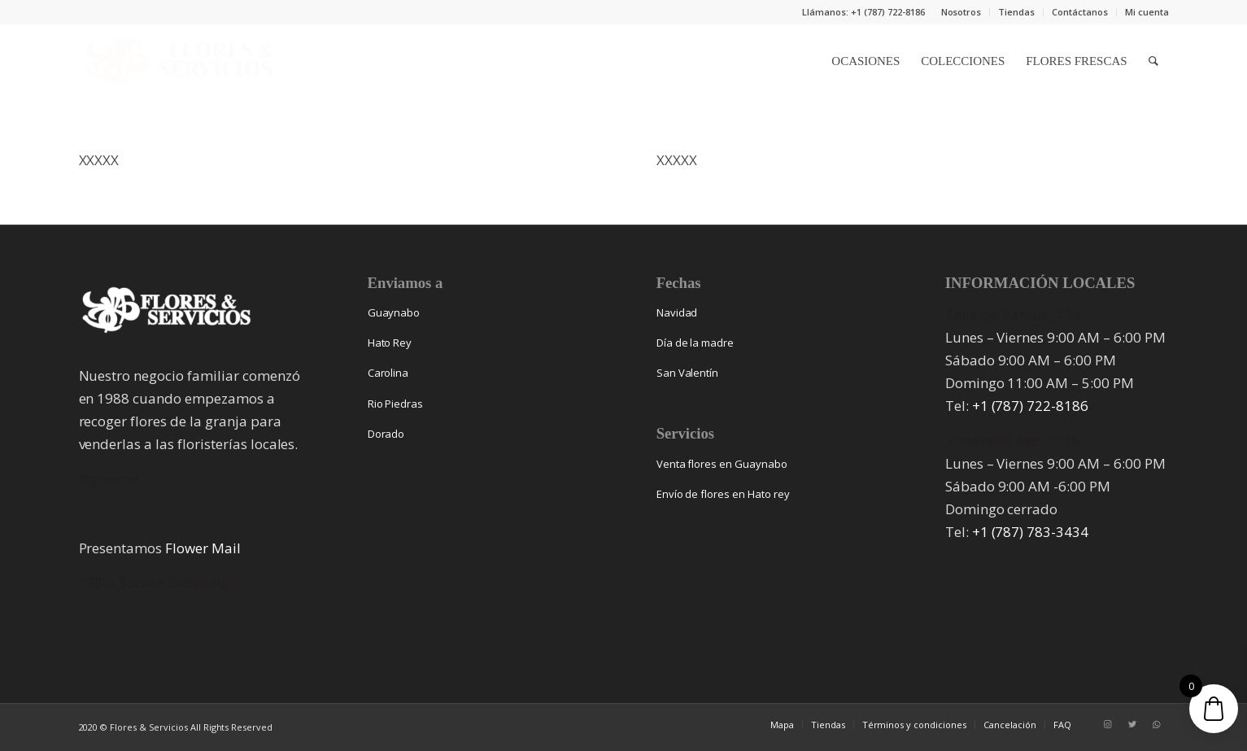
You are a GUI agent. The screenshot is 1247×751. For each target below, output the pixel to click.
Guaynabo (394, 312)
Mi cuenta (1147, 12)
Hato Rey (390, 342)
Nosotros (961, 12)
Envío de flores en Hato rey (723, 494)
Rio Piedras (396, 403)
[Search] (1153, 61)
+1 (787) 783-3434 (1030, 531)
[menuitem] (962, 12)
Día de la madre (695, 342)
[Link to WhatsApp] (1157, 724)
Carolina (388, 372)
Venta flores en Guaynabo (721, 463)
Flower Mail (203, 548)
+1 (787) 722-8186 (1030, 405)
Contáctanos (1080, 12)
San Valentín (687, 372)
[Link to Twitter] (1132, 724)
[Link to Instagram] (1108, 724)
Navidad (677, 312)
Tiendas (1016, 12)
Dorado (386, 433)
